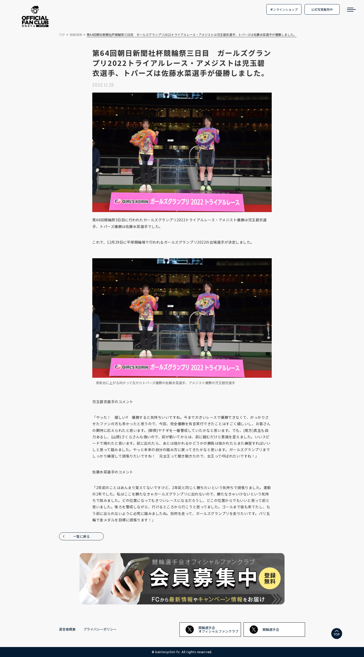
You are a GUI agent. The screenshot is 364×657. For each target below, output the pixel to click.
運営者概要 (67, 629)
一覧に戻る (81, 536)
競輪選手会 (264, 629)
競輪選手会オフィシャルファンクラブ (212, 629)
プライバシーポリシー (100, 629)
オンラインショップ (284, 9)
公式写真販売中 (322, 9)
